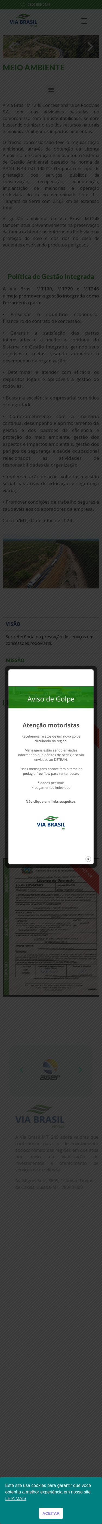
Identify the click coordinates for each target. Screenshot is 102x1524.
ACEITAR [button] (51, 1513)
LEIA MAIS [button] (15, 1498)
